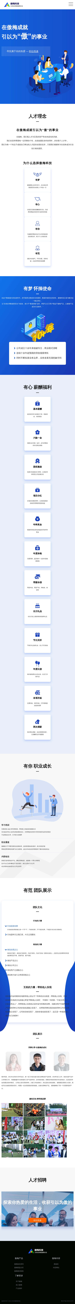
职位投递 (33, 51)
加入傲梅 (19, 1285)
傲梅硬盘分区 (19, 1267)
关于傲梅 (19, 1281)
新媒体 (56, 1264)
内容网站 (56, 1267)
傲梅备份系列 (19, 1264)
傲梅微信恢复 (19, 1271)
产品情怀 (19, 1288)
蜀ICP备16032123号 (67, 1301)
